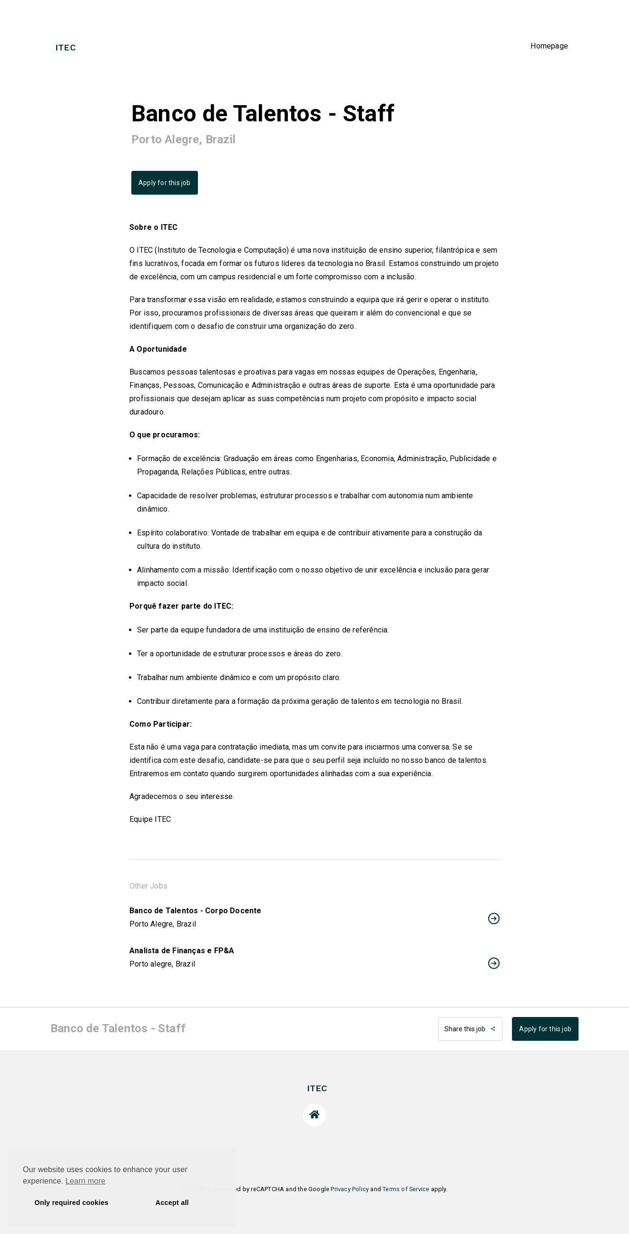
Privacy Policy (350, 1189)
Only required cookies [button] (71, 1202)
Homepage (549, 45)
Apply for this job (164, 183)
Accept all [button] (172, 1202)
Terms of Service (406, 1189)
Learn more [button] (86, 1181)
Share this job (470, 1029)
